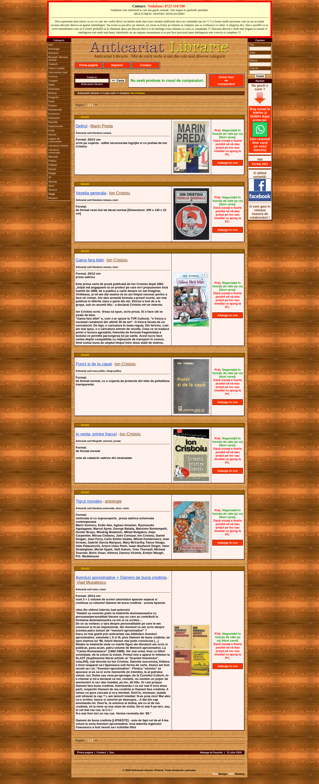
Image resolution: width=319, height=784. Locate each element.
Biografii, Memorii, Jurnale (58, 58)
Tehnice (52, 189)
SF (50, 177)
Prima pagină (88, 65)
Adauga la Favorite (211, 752)
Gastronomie (55, 126)
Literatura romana (58, 145)
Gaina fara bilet (90, 260)
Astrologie (54, 48)
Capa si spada (56, 68)
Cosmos (52, 76)
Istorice (52, 134)
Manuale (53, 156)
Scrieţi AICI (260, 164)
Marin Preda (101, 126)
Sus (111, 752)
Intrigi (51, 130)
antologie (113, 501)
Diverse (52, 93)
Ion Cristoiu (138, 93)
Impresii (117, 65)
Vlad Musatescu (91, 582)
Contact (145, 65)
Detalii (85, 117)
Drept (51, 101)
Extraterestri (55, 109)
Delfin (51, 84)
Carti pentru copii (57, 72)
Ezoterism (54, 113)
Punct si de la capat (94, 364)
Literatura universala (54, 151)
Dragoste (53, 97)
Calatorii (52, 64)
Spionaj (52, 181)
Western (53, 198)
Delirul (81, 126)
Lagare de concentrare (55, 140)
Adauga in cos (227, 162)
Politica (52, 160)
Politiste (52, 165)
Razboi (52, 169)
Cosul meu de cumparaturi (226, 80)
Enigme (52, 105)
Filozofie (53, 122)
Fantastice (54, 118)
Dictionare (54, 89)
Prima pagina (85, 752)
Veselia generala (91, 193)
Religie (52, 173)
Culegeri (53, 80)
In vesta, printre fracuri (96, 434)
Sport (51, 185)
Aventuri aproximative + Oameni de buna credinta (121, 577)
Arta (50, 44)
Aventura (53, 53)
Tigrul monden (89, 501)
